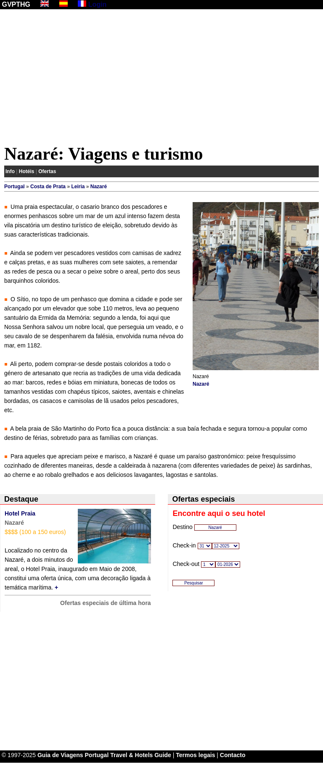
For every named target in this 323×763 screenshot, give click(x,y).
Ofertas (47, 171)
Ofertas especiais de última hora (105, 603)
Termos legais (195, 755)
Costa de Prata (48, 186)
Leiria (78, 186)
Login (97, 4)
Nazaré (98, 186)
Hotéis (26, 171)
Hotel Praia (20, 513)
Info (10, 171)
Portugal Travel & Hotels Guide (128, 755)
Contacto (233, 755)
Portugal (14, 186)
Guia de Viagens (60, 755)
